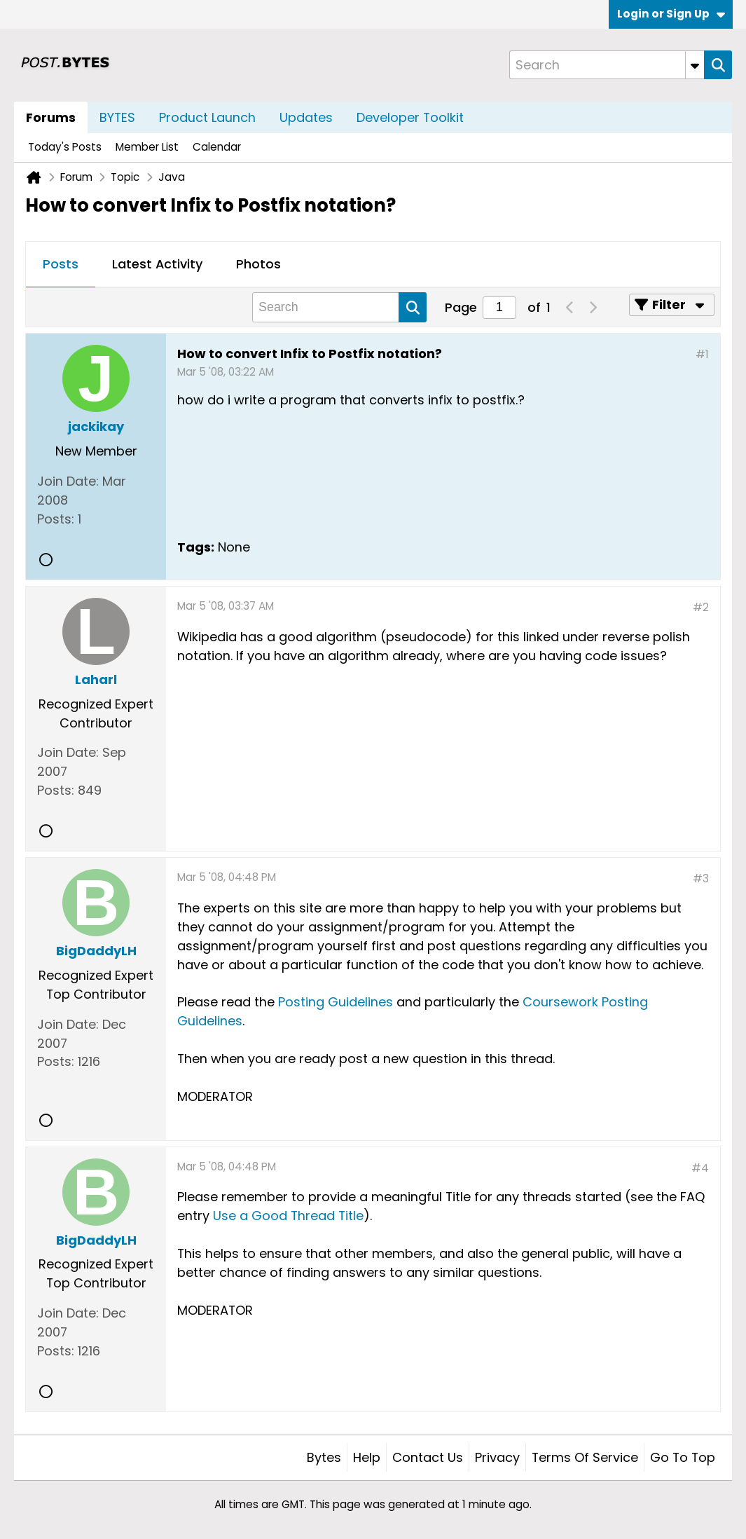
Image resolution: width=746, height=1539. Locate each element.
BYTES (117, 117)
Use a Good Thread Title (288, 1215)
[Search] (606, 64)
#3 (701, 878)
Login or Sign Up (671, 13)
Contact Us (427, 1457)
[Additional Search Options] (695, 64)
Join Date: (68, 481)
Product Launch (207, 117)
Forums (51, 117)
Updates (306, 117)
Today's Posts (65, 146)
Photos (258, 264)
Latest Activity (157, 264)
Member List (147, 146)
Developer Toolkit (410, 117)
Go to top (682, 1457)
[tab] (60, 265)
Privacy (497, 1457)
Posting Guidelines (335, 1002)
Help (366, 1457)
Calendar (217, 146)
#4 (700, 1168)
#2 (701, 607)
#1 (702, 354)
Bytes (324, 1457)
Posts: (55, 519)
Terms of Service (585, 1457)
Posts (60, 264)
